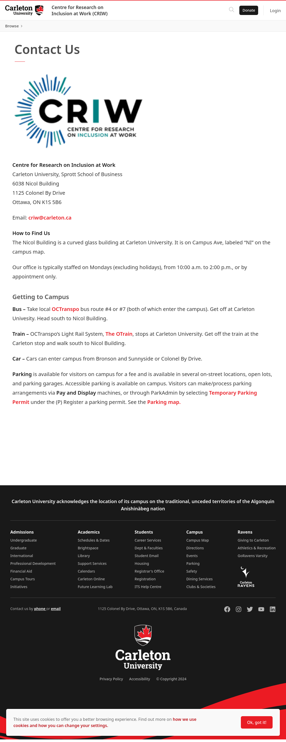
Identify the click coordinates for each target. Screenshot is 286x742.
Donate (245, 10)
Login (272, 10)
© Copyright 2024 (171, 681)
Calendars (86, 573)
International (21, 558)
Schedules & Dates (94, 542)
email (56, 611)
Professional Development (33, 566)
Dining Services (199, 581)
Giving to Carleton (253, 542)
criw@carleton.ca (49, 220)
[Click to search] (228, 10)
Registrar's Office (149, 573)
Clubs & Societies (200, 589)
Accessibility (139, 681)
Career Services (148, 542)
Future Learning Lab (95, 589)
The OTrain (119, 336)
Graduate (18, 550)
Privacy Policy (111, 681)
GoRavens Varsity (253, 558)
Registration (145, 581)
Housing (142, 566)
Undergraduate (23, 542)
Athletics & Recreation (257, 550)
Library (84, 558)
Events (192, 558)
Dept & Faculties (149, 550)
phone (40, 611)
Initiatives (18, 589)
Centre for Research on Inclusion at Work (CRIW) (83, 10)
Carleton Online (91, 581)
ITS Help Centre (148, 589)
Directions (195, 550)
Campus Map (197, 542)
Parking (193, 566)
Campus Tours (22, 581)
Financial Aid (21, 573)
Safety (191, 573)
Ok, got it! (256, 722)
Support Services (92, 566)
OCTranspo (65, 311)
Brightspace (88, 550)
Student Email (147, 558)
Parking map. (164, 404)
